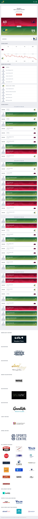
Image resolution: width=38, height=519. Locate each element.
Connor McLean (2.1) (10, 187)
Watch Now (19, 14)
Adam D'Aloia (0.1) (10, 284)
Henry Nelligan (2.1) (10, 243)
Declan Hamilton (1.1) (10, 207)
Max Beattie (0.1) (10, 289)
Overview (17, 39)
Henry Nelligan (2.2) (10, 136)
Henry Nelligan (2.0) (10, 275)
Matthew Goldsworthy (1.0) (11, 317)
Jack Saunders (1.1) (10, 182)
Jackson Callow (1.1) (10, 151)
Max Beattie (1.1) (9, 192)
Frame (25, 517)
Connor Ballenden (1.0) (10, 312)
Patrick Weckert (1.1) (10, 155)
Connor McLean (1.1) (10, 280)
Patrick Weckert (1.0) (10, 323)
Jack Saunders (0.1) (10, 252)
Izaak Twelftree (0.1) (10, 141)
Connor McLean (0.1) (10, 303)
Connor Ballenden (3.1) (10, 212)
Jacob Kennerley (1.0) (10, 203)
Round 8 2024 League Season (19, 9)
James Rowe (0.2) (10, 128)
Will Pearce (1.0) (9, 298)
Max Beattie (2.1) (10, 146)
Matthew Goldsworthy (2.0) (12, 220)
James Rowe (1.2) (10, 123)
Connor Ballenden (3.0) (11, 239)
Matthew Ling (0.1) (10, 234)
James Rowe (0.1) (10, 168)
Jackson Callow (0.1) (10, 248)
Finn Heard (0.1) (9, 172)
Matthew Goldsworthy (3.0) (11, 177)
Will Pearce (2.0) (10, 257)
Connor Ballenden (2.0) (11, 266)
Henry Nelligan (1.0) (10, 307)
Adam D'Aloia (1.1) (10, 163)
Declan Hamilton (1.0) (10, 225)
